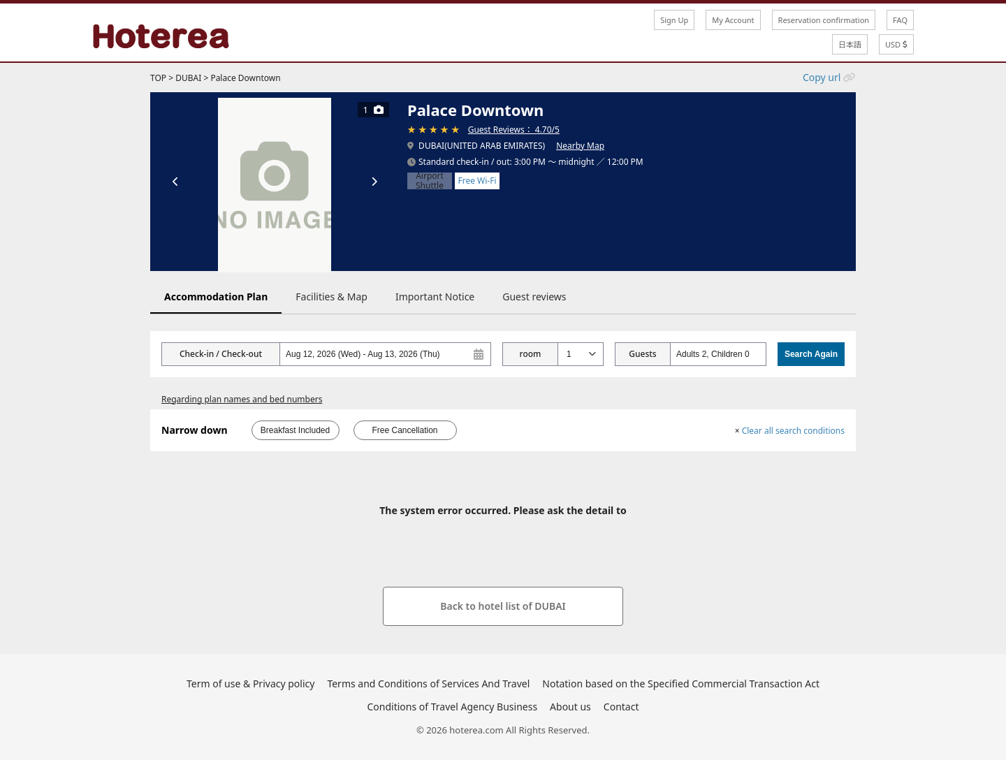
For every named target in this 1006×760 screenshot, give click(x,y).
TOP (158, 78)
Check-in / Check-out (221, 354)
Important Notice (434, 296)
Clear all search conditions (790, 431)
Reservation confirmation (824, 20)
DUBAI (188, 78)
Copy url (821, 77)
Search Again (811, 354)
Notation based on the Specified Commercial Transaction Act (680, 683)
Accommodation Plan (216, 296)
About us (570, 706)
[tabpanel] (274, 181)
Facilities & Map (331, 296)
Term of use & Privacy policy (250, 683)
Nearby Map (580, 146)
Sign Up (674, 20)
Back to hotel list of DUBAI (502, 606)
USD (896, 44)
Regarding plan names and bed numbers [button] (241, 399)
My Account (733, 20)
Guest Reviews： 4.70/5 (514, 130)
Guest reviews (534, 296)
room (530, 354)
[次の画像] (373, 181)
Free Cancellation (404, 430)
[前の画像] (175, 181)
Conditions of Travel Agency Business (452, 706)
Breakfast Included (295, 430)
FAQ (900, 20)
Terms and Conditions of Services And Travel (428, 683)
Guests (642, 354)
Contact (621, 706)
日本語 (849, 44)
